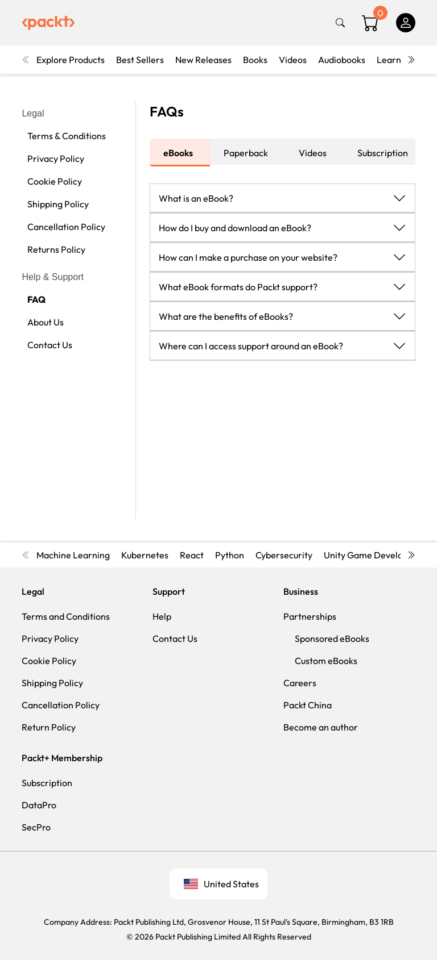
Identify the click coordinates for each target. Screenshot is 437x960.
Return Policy (49, 727)
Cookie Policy (54, 181)
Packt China (307, 705)
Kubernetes (144, 555)
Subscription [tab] (382, 152)
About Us (45, 322)
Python (229, 555)
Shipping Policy (58, 204)
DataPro (39, 805)
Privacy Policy (55, 158)
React (192, 555)
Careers (299, 682)
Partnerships (309, 616)
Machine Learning (73, 555)
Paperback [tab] (246, 152)
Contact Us (49, 344)
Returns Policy (56, 249)
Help (161, 616)
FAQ (36, 299)
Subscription (47, 782)
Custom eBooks (326, 660)
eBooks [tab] (178, 152)
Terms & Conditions (66, 135)
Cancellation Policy (66, 226)
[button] (282, 197)
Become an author (320, 727)
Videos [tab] (313, 152)
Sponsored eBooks (332, 638)
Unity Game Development (377, 555)
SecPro (36, 827)
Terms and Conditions (66, 616)
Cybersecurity (283, 555)
